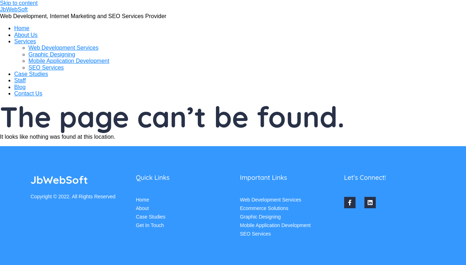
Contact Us (28, 93)
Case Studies (31, 74)
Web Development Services (63, 48)
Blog (20, 87)
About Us (26, 35)
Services (25, 41)
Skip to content (19, 3)
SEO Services (46, 68)
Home (21, 28)
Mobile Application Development (68, 61)
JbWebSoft (14, 9)
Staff (20, 80)
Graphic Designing (51, 54)
